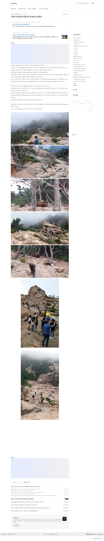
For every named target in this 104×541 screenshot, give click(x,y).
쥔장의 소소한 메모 (43, 8)
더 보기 (66, 499)
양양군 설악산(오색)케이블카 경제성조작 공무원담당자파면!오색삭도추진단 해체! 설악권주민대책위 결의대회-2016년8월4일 (34, 495)
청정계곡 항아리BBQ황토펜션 (20, 24)
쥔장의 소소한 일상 (15, 486)
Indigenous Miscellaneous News (81, 77)
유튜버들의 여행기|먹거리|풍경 (81, 46)
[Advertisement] (40, 54)
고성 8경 (76, 50)
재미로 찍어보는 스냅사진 (79, 64)
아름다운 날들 (89, 534)
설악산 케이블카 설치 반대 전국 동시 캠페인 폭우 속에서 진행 (22, 490)
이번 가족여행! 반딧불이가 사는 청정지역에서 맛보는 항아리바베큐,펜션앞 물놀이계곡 (33, 26)
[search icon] (77, 3)
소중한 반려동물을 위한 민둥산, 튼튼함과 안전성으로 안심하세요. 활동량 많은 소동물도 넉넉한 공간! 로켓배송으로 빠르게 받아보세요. (35, 37)
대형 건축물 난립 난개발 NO (80, 68)
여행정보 (75, 85)
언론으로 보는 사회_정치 (79, 79)
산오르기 (76, 60)
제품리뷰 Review (78, 75)
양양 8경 (76, 52)
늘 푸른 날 (14, 3)
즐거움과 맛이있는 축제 (79, 42)
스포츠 (74, 83)
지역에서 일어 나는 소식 (79, 66)
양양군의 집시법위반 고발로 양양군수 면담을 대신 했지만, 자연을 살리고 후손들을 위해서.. (27, 492)
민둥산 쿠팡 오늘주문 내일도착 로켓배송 (23, 35)
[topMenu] (93, 3)
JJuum (101, 534)
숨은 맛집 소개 (21, 8)
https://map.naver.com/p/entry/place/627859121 (25, 22)
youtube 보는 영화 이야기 (80, 81)
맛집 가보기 (76, 44)
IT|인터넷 (75, 72)
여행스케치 (13, 8)
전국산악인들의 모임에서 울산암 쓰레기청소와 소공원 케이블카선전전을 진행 (25, 489)
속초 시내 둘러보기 (32, 8)
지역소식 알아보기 (77, 38)
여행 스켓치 (76, 62)
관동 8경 (76, 54)
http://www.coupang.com (19, 32)
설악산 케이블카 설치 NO (16, 14)
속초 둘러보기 (77, 40)
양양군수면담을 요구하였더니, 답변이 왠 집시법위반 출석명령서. (22, 493)
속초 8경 (76, 48)
